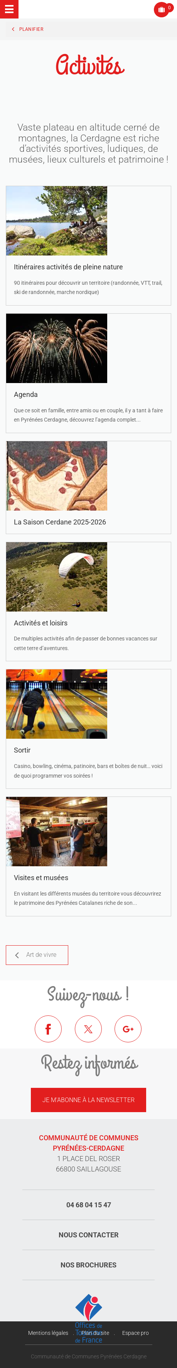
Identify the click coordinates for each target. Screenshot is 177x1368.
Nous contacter (89, 1235)
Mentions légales (48, 1333)
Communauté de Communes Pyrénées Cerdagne (89, 1356)
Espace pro (135, 1333)
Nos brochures (88, 1265)
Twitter (94, 1034)
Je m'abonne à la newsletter (88, 1100)
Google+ (134, 1034)
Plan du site (95, 1333)
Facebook (54, 1034)
